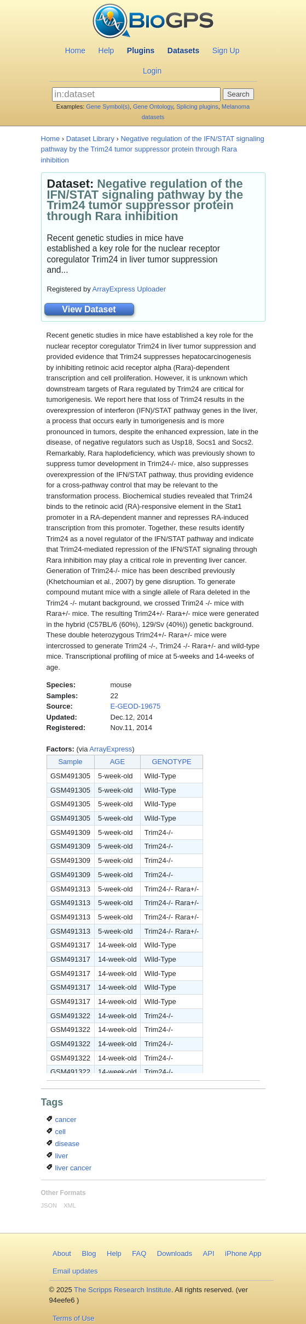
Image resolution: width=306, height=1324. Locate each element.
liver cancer (69, 1168)
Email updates (75, 1271)
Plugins (141, 50)
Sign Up (226, 50)
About (62, 1253)
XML (69, 1205)
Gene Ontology (153, 106)
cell (56, 1131)
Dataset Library (90, 138)
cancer (62, 1119)
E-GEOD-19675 (136, 706)
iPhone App (243, 1253)
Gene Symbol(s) (107, 106)
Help (106, 50)
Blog (89, 1253)
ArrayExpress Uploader (129, 289)
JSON (49, 1205)
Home (75, 50)
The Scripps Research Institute (122, 1290)
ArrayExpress (110, 749)
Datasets (183, 50)
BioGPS (153, 22)
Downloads (174, 1253)
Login (152, 70)
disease (63, 1144)
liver (57, 1156)
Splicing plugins (197, 106)
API (209, 1253)
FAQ (139, 1253)
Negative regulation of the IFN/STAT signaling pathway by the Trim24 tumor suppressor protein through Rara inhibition (152, 149)
